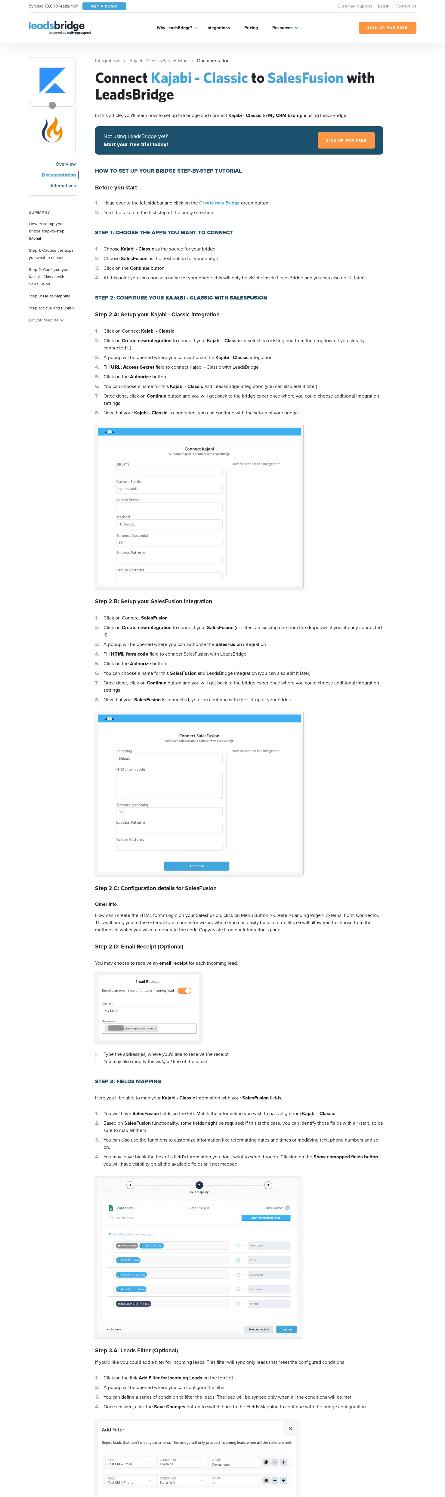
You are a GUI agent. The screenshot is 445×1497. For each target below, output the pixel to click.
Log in (383, 6)
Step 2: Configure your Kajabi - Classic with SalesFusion (49, 276)
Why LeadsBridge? (174, 28)
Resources (282, 28)
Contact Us (405, 6)
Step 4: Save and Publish (51, 308)
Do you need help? (46, 320)
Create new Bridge (220, 202)
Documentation (59, 174)
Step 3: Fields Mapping (49, 296)
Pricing (251, 28)
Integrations (218, 28)
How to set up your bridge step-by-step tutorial (46, 231)
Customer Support (354, 6)
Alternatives (63, 185)
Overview (66, 164)
